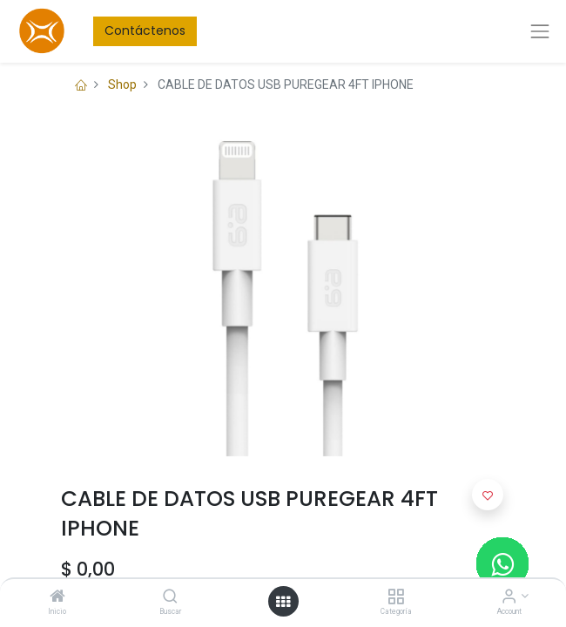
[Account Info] (509, 597)
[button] (487, 494)
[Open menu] (283, 601)
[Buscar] (170, 597)
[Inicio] (57, 597)
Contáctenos (144, 30)
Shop (122, 84)
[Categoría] (395, 597)
